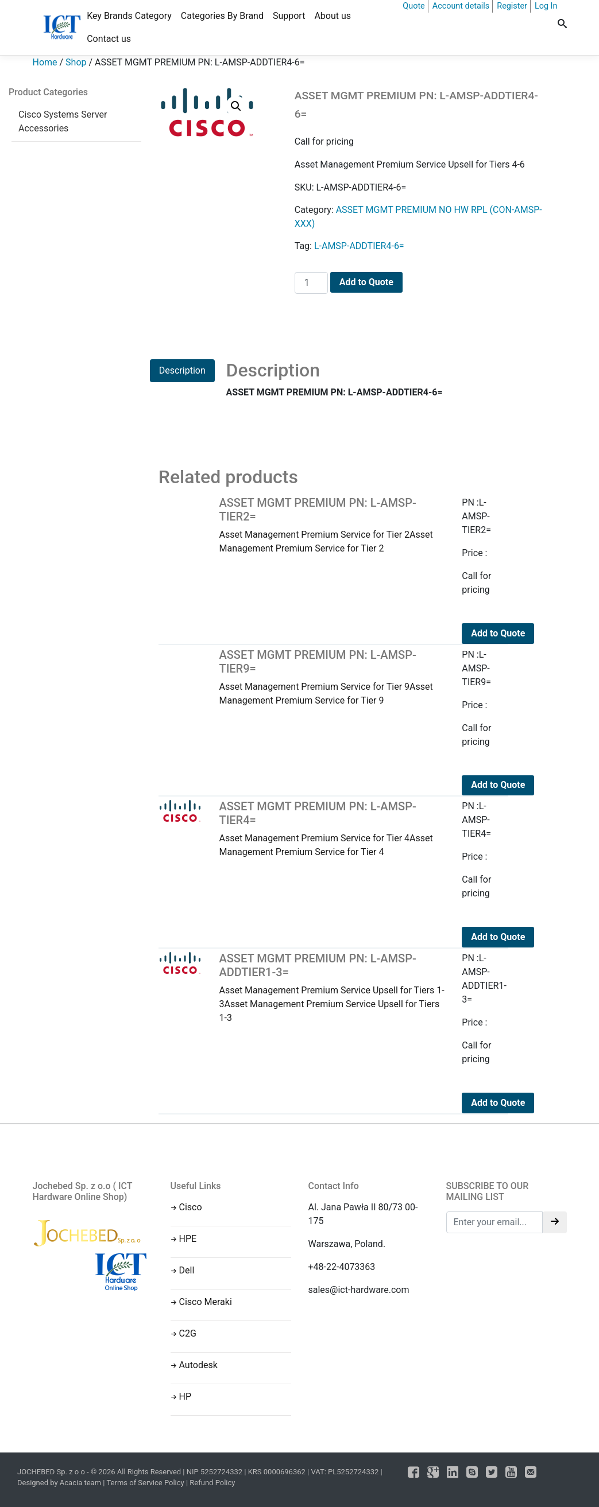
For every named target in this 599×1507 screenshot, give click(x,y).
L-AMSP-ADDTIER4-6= (359, 245)
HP (185, 1396)
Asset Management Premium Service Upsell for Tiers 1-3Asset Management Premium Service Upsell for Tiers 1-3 (332, 987)
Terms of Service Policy (145, 1482)
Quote (413, 6)
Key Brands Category (129, 15)
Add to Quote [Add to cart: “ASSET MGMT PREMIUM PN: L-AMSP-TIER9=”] (498, 784)
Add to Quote (366, 282)
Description (182, 370)
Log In (546, 6)
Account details (461, 6)
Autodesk (198, 1365)
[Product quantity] (311, 283)
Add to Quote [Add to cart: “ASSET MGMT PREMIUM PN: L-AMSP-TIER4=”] (498, 936)
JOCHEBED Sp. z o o (52, 1471)
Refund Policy (212, 1482)
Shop (75, 62)
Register (512, 6)
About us (332, 15)
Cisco (190, 1207)
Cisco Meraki (205, 1301)
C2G (187, 1333)
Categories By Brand (222, 15)
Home (45, 62)
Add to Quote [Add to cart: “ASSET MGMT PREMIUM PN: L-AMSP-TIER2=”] (498, 633)
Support (289, 15)
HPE (188, 1238)
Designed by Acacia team (59, 1482)
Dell (187, 1270)
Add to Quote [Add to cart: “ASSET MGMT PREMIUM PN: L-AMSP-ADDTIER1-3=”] (498, 1102)
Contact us (109, 38)
